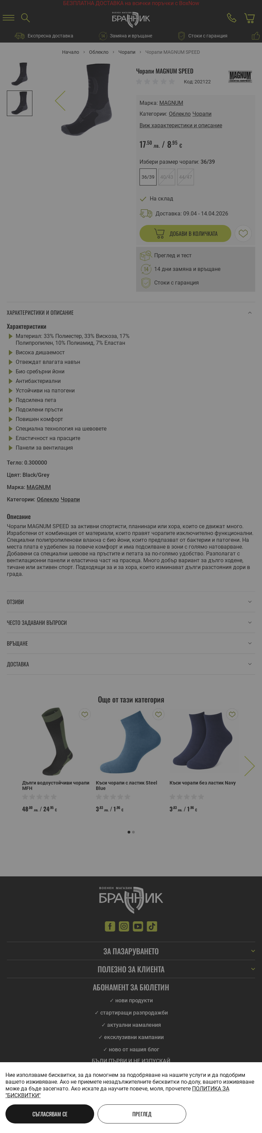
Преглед (141, 1114)
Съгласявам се (50, 1114)
